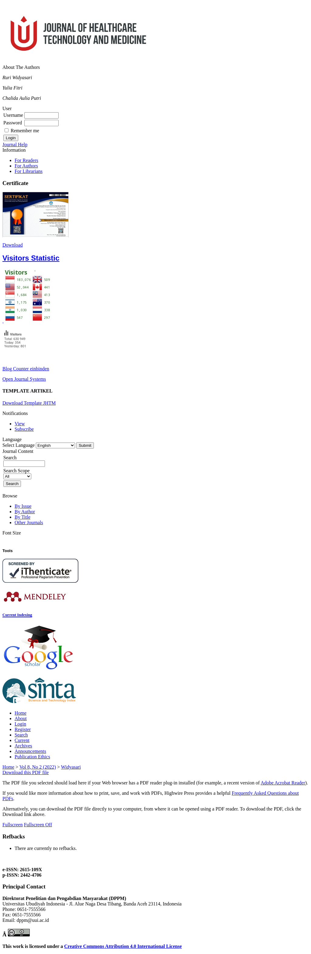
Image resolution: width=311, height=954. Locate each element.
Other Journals (29, 522)
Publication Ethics (32, 756)
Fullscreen (12, 824)
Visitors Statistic (31, 258)
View (20, 423)
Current (22, 740)
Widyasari (71, 767)
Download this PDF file (25, 772)
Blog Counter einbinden (25, 368)
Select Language (18, 445)
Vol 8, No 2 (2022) (37, 767)
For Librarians (29, 171)
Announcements (30, 751)
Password (12, 122)
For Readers (26, 160)
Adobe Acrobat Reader (283, 782)
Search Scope (17, 473)
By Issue (23, 506)
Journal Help (14, 144)
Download (12, 245)
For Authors (26, 165)
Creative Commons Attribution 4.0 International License (123, 946)
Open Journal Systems (24, 379)
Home (20, 713)
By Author (25, 511)
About (21, 718)
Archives (23, 745)
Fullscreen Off (38, 824)
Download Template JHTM (29, 403)
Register (23, 729)
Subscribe (24, 429)
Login (20, 723)
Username (13, 115)
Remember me (25, 130)
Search (21, 734)
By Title (22, 517)
